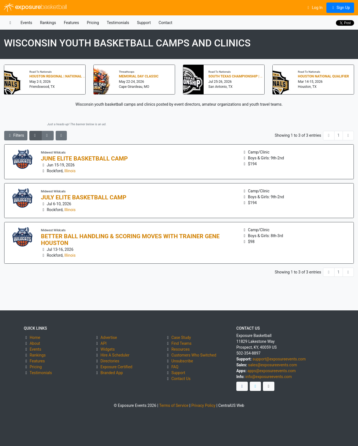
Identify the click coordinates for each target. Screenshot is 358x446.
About (35, 343)
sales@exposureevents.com (272, 365)
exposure (35, 7)
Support (144, 22)
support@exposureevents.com (279, 359)
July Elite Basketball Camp (83, 197)
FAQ (174, 367)
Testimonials (118, 22)
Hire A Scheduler (114, 355)
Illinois (70, 171)
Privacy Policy (203, 405)
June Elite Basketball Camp (84, 158)
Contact (165, 22)
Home (35, 337)
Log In (314, 7)
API (103, 343)
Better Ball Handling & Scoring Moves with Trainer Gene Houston (130, 239)
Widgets (107, 349)
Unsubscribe (182, 361)
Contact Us (181, 378)
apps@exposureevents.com (272, 371)
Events (26, 22)
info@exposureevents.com (268, 376)
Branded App (111, 373)
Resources (180, 349)
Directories (109, 361)
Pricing (93, 22)
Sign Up (340, 7)
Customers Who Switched (193, 355)
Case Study (181, 337)
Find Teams (181, 343)
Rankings (48, 22)
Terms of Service (174, 405)
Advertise (108, 337)
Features (71, 22)
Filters (16, 135)
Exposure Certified (116, 367)
